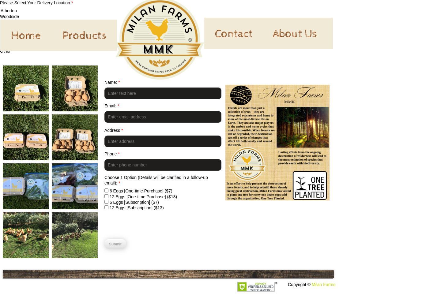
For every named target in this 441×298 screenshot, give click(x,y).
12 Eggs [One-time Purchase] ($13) (140, 196)
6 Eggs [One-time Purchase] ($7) (138, 190)
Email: (111, 105)
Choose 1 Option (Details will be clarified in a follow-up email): (156, 180)
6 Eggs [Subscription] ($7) (131, 202)
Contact (234, 34)
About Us (295, 34)
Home (26, 35)
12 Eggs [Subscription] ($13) (134, 207)
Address (113, 130)
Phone (112, 153)
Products (84, 35)
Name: (112, 82)
